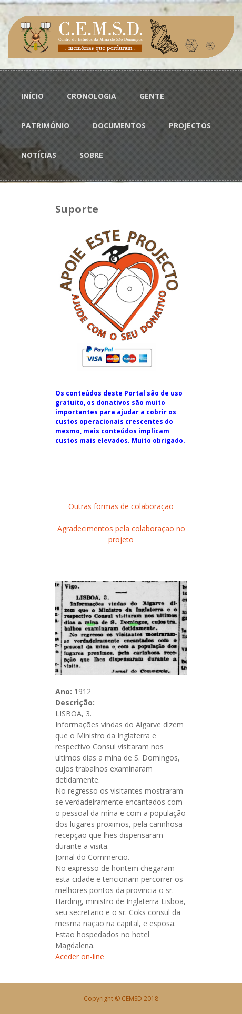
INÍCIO (32, 96)
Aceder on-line (79, 956)
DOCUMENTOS (119, 125)
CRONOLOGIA (91, 96)
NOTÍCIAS (38, 155)
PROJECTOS (190, 125)
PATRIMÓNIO (45, 125)
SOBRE (91, 155)
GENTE (151, 96)
